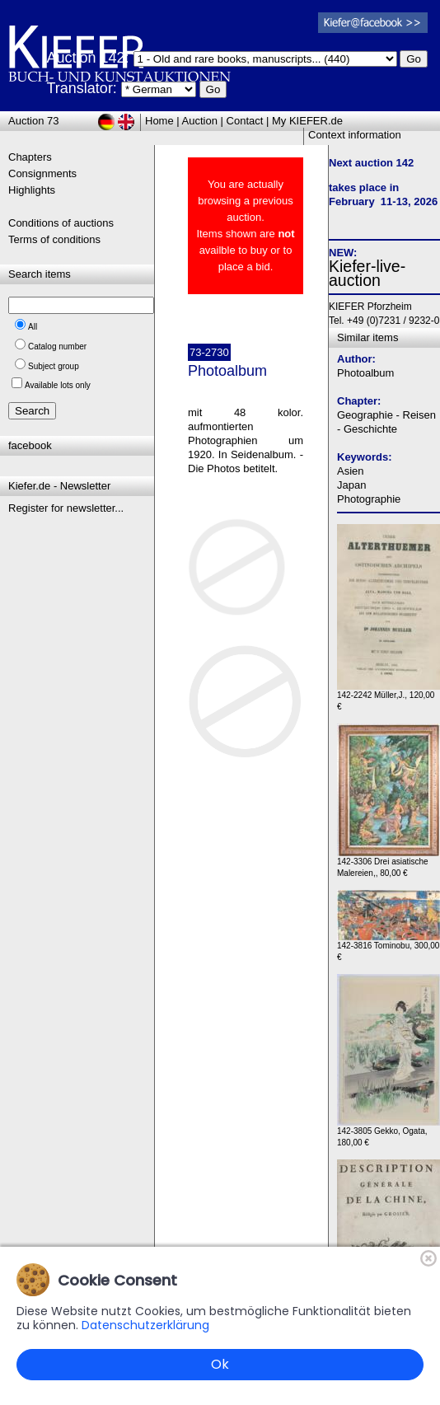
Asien (350, 471)
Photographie (368, 499)
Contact (245, 121)
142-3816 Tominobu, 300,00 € (388, 947)
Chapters (30, 157)
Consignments (42, 173)
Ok (220, 1364)
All (32, 326)
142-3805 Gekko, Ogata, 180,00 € (388, 1132)
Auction (200, 121)
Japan (351, 485)
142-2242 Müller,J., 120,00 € (388, 696)
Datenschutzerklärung (145, 1325)
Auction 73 (33, 121)
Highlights (31, 190)
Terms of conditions (54, 239)
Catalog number (57, 346)
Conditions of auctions (61, 223)
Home (159, 121)
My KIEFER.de (307, 121)
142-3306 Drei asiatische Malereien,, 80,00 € (388, 863)
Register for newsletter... (66, 508)
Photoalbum (365, 373)
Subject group (53, 366)
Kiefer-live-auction (367, 273)
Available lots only (58, 385)
